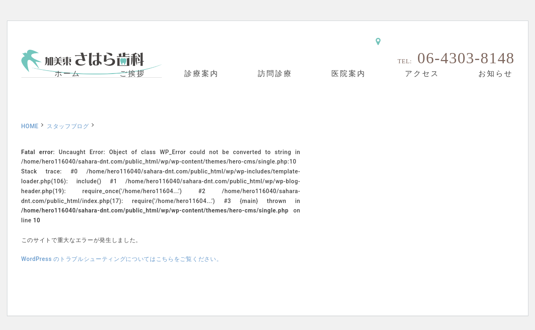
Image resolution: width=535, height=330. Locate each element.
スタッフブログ (68, 126)
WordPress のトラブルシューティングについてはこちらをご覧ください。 (122, 259)
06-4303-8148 (466, 58)
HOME (30, 126)
